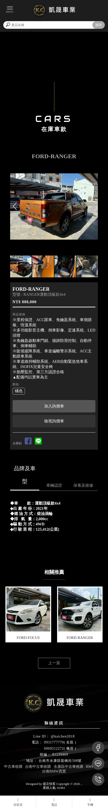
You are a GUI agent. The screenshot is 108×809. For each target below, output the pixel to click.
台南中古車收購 (38, 767)
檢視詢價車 (54, 421)
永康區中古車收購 (68, 767)
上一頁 (54, 663)
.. (81, 784)
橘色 (19, 391)
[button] (93, 206)
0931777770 (54, 742)
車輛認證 (54, 485)
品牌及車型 (25, 475)
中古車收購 (13, 767)
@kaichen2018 (63, 736)
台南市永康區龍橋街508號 (60, 761)
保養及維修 (83, 485)
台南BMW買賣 (54, 771)
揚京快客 (49, 784)
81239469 (60, 754)
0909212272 (54, 748)
